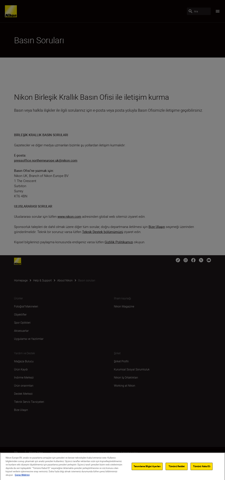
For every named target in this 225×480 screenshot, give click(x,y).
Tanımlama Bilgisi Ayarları (147, 472)
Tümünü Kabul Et (201, 472)
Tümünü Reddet (177, 472)
